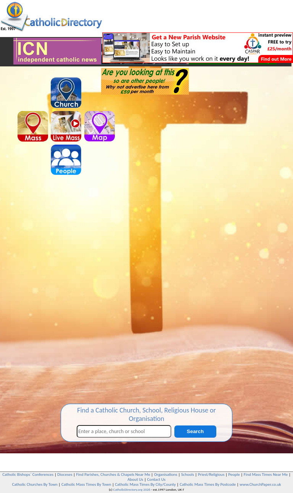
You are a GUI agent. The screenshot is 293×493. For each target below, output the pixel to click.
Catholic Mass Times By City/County (145, 484)
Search (195, 431)
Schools (187, 474)
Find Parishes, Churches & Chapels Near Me (113, 474)
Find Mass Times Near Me (266, 474)
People (234, 474)
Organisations (165, 474)
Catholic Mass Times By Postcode (208, 484)
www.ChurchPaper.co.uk (260, 484)
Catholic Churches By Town (34, 484)
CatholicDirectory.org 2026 (131, 489)
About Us (135, 479)
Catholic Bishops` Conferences (27, 474)
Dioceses (64, 474)
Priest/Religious (211, 474)
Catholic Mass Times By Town (86, 484)
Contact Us (156, 479)
